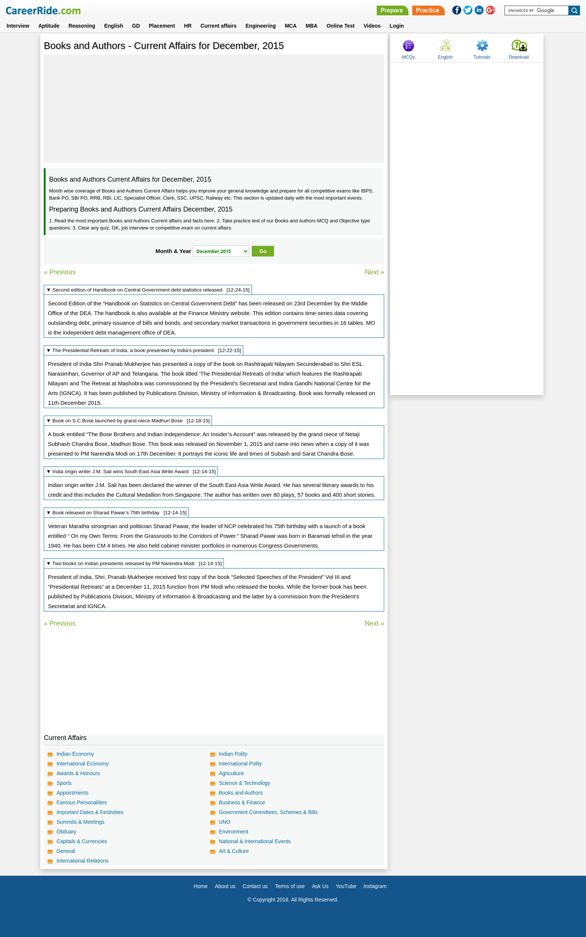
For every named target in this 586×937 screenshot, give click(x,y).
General (65, 851)
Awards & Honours (78, 773)
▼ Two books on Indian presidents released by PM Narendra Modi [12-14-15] (134, 563)
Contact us (255, 886)
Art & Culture (234, 851)
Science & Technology (245, 783)
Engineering (261, 26)
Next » (374, 272)
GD (136, 26)
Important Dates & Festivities (89, 812)
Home (200, 886)
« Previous (59, 272)
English (113, 26)
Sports (63, 783)
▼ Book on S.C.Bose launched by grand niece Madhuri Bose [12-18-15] (128, 420)
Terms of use (290, 886)
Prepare (391, 10)
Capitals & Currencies (81, 841)
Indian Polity (233, 754)
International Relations (82, 861)
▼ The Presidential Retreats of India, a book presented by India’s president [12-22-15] (143, 350)
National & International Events (255, 841)
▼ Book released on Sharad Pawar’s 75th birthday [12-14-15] (116, 512)
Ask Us (320, 886)
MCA (291, 26)
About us (225, 886)
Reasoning (81, 26)
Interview (18, 26)
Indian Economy (75, 754)
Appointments (72, 793)
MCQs (408, 57)
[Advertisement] (214, 108)
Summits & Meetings (80, 822)
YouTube (346, 886)
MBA (312, 26)
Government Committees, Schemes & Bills (268, 812)
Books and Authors (241, 793)
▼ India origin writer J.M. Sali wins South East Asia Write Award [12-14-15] (131, 471)
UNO (225, 822)
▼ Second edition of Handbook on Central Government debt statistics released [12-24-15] (148, 290)
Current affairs (219, 26)
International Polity (240, 764)
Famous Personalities (81, 802)
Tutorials (482, 57)
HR (187, 26)
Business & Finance (242, 802)
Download (518, 57)
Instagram (374, 886)
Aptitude (48, 26)
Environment (234, 832)
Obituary (66, 832)
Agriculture (231, 773)
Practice (427, 10)
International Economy (82, 764)
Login (397, 26)
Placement (162, 26)
